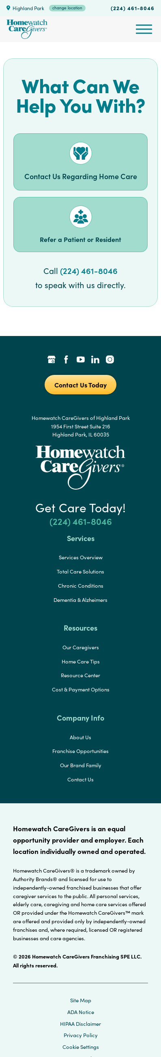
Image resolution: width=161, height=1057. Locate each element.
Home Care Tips (81, 661)
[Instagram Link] (110, 360)
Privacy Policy (81, 1035)
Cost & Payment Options (80, 689)
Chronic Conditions (80, 585)
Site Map (80, 1000)
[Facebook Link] (66, 360)
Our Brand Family (80, 765)
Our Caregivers (80, 647)
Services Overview (81, 557)
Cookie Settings (80, 1047)
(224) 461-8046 (133, 7)
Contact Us (80, 779)
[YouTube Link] (81, 360)
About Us (80, 737)
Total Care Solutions (80, 571)
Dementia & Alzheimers (80, 599)
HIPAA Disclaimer (80, 1023)
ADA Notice (80, 1012)
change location (67, 8)
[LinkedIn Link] (95, 360)
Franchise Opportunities (80, 751)
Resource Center (80, 675)
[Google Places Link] (51, 360)
